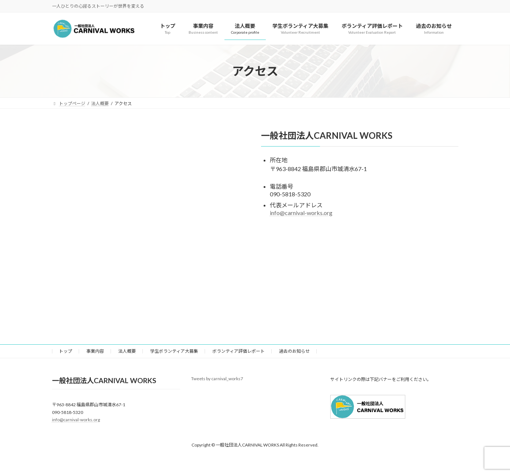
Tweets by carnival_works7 (217, 378)
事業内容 (95, 351)
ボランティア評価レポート (238, 351)
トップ (65, 351)
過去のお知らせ (294, 351)
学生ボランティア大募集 (174, 351)
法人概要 (127, 351)
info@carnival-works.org (301, 212)
